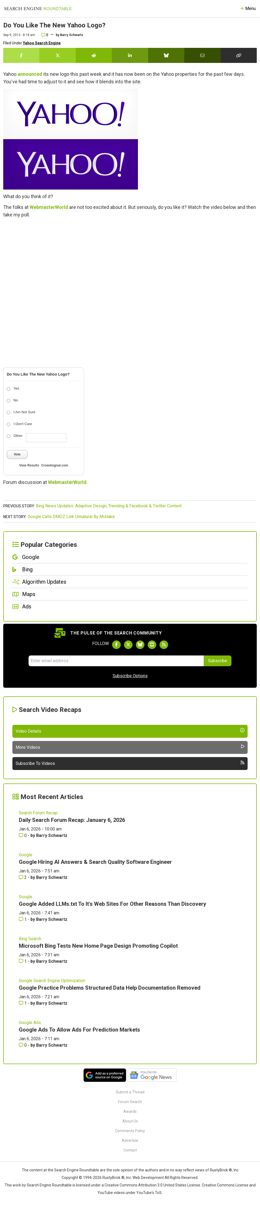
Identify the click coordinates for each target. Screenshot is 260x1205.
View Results (29, 465)
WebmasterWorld (49, 207)
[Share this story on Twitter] (57, 55)
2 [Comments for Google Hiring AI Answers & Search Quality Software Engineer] (23, 877)
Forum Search (130, 1102)
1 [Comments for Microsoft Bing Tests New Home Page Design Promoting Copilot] (23, 961)
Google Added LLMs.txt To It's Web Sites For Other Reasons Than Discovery (112, 904)
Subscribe (217, 660)
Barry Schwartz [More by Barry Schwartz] (51, 835)
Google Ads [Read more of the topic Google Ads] (30, 1022)
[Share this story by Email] (202, 55)
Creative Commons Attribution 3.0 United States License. (153, 1185)
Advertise (130, 1140)
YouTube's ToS (149, 1192)
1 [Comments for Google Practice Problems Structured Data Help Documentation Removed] (23, 1003)
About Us (130, 1121)
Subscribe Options (130, 675)
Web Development (148, 1177)
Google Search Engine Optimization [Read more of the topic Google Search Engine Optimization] (52, 980)
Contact (130, 1150)
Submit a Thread (130, 1092)
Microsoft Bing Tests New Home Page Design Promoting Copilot (98, 946)
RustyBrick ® (113, 1177)
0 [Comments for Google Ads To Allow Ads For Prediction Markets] (23, 1045)
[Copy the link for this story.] (239, 55)
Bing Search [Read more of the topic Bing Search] (30, 938)
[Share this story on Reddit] (94, 55)
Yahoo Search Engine (42, 43)
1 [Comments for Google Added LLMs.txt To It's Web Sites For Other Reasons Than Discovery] (23, 919)
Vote (17, 454)
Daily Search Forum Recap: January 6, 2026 (72, 820)
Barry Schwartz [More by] (71, 35)
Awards (130, 1111)
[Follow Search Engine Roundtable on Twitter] (128, 644)
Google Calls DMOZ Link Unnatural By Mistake (71, 516)
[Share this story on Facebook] (21, 55)
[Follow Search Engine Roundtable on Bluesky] (140, 644)
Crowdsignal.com (54, 465)
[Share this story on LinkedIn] (130, 55)
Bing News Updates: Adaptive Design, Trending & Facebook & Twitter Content (109, 505)
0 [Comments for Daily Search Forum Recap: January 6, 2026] (23, 835)
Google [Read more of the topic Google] (25, 854)
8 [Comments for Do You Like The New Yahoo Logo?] (44, 35)
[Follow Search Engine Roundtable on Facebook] (116, 644)
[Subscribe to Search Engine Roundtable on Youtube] (152, 644)
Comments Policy (130, 1131)
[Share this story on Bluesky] (166, 55)
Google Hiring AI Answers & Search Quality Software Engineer (95, 862)
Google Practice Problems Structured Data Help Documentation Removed (109, 988)
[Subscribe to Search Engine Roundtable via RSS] (164, 644)
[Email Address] (116, 660)
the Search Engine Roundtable (74, 1170)
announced (30, 74)
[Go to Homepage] (38, 8)
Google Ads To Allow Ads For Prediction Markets (79, 1029)
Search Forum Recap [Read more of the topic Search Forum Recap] (38, 812)
